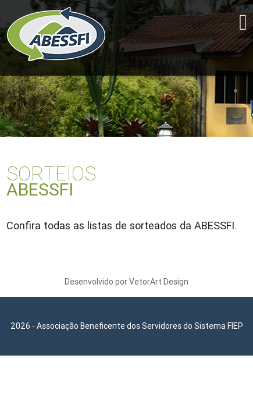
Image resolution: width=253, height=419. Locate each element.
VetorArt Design (158, 281)
